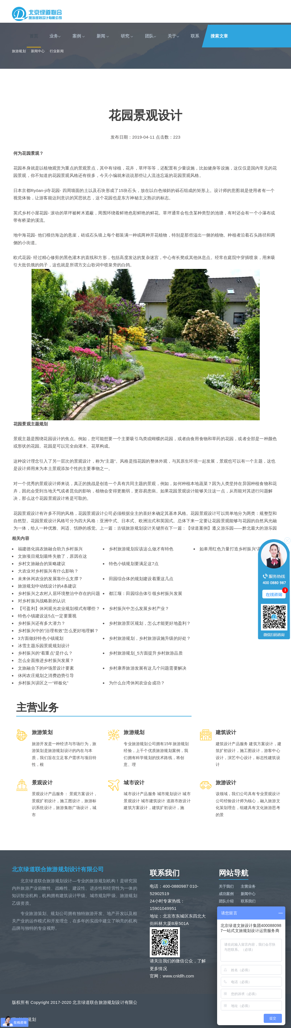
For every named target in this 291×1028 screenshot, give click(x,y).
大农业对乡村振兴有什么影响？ (48, 571)
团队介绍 (226, 901)
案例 (78, 36)
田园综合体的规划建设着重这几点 (141, 578)
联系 (195, 36)
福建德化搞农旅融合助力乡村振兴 (50, 548)
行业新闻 (57, 51)
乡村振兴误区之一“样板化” (43, 682)
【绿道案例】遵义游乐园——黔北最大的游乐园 (231, 528)
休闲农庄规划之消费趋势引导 (46, 675)
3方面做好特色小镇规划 (41, 638)
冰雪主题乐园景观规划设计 (44, 645)
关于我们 (226, 886)
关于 (173, 36)
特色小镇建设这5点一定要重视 (47, 615)
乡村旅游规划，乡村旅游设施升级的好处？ (150, 638)
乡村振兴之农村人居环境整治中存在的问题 (59, 593)
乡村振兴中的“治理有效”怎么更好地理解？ (58, 630)
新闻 (103, 36)
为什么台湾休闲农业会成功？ (137, 682)
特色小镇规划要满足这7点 (134, 563)
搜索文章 (219, 36)
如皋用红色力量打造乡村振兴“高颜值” (235, 548)
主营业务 (248, 886)
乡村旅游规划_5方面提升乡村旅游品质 (146, 653)
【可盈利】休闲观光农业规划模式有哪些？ (59, 608)
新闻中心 (38, 51)
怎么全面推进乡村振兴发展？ (46, 660)
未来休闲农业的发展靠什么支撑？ (50, 578)
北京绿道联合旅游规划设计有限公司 (58, 869)
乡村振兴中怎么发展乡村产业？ (139, 608)
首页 (34, 36)
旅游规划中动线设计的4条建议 (47, 586)
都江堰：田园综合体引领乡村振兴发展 (145, 593)
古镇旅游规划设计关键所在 (143, 528)
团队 (151, 36)
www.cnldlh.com (178, 975)
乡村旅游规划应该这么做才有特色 (141, 548)
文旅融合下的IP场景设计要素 (46, 668)
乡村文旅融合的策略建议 (41, 563)
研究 (127, 36)
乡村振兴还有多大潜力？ (41, 623)
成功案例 (226, 894)
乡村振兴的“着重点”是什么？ (45, 653)
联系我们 (248, 901)
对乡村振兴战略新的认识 (41, 600)
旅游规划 (19, 51)
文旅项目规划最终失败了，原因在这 (52, 556)
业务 (55, 36)
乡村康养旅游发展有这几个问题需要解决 (148, 668)
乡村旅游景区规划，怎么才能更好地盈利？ (150, 623)
